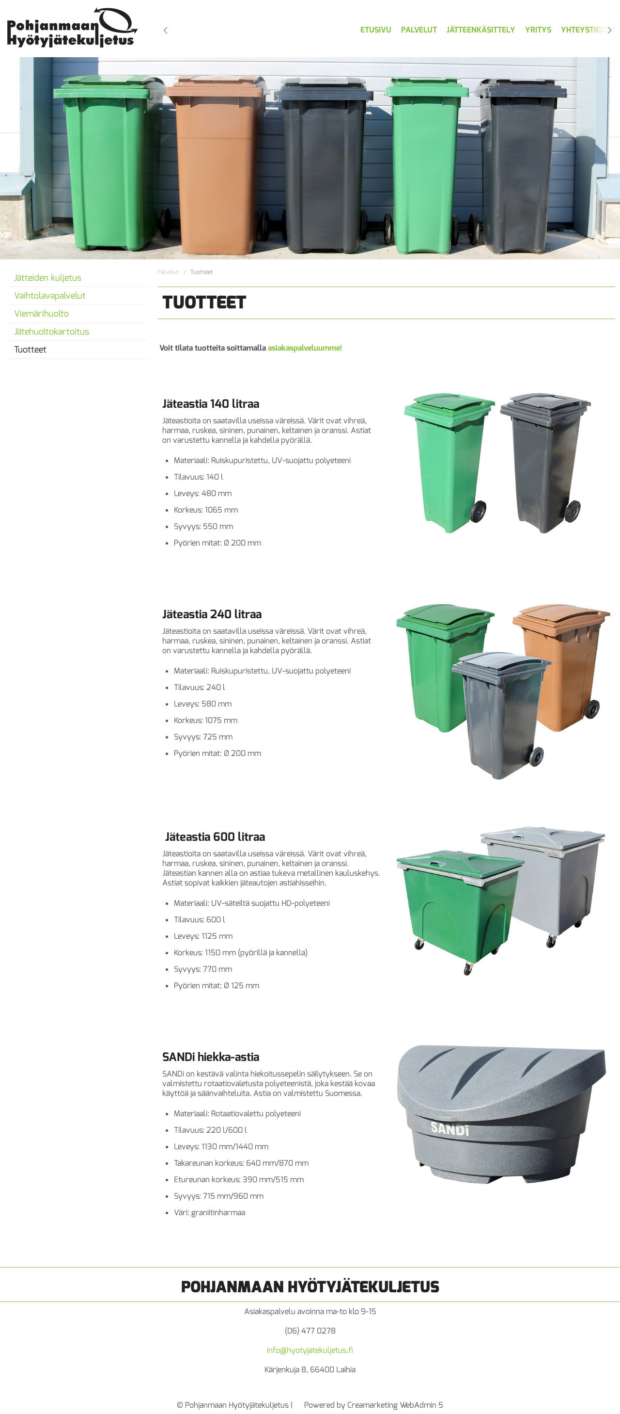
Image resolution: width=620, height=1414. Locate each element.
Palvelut (419, 30)
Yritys (538, 30)
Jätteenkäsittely (481, 30)
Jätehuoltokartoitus (51, 331)
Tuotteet (30, 349)
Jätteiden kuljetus (47, 278)
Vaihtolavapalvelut (50, 296)
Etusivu (375, 30)
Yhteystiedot (588, 30)
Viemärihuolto (41, 314)
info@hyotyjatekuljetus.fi (310, 1350)
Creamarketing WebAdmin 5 (395, 1405)
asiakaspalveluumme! (305, 348)
